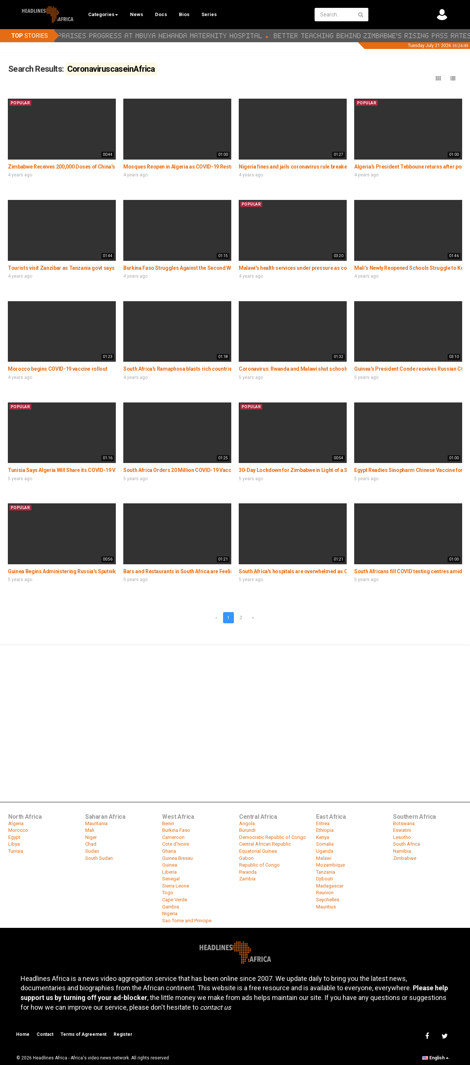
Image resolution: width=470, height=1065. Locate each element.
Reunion (325, 892)
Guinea (169, 865)
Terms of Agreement (83, 1034)
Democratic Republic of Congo (272, 837)
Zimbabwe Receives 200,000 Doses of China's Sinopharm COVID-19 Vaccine (97, 167)
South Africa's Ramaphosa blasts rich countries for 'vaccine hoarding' (205, 369)
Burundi (247, 830)
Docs (161, 14)
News (136, 14)
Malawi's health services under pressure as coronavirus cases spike (319, 268)
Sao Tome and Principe (186, 920)
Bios (184, 14)
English (435, 1058)
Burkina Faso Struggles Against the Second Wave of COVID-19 (196, 268)
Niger (91, 837)
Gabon (246, 858)
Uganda (324, 851)
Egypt (14, 837)
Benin (168, 823)
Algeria (16, 823)
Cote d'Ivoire (175, 844)
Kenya (322, 837)
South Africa (406, 844)
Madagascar (329, 886)
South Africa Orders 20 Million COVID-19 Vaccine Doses (188, 470)
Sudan (92, 851)
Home (23, 1034)
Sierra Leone (175, 886)
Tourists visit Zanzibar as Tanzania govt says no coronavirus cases (87, 268)
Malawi (323, 858)
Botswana (404, 823)
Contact (45, 1034)
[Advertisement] (235, 701)
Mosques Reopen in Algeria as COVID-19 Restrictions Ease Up (196, 167)
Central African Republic (265, 844)
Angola (247, 823)
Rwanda (248, 872)
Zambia (247, 879)
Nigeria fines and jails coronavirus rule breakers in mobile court (313, 167)
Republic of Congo (259, 865)
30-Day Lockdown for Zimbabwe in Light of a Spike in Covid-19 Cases (320, 470)
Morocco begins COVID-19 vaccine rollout (57, 369)
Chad (90, 844)
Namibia (402, 851)
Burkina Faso (176, 830)
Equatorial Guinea (258, 851)
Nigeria (169, 913)
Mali (89, 830)
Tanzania (325, 872)
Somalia (325, 844)
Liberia (169, 872)
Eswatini (402, 830)
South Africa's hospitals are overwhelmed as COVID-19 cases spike (317, 571)
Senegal (171, 879)
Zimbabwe (404, 858)
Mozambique (330, 865)
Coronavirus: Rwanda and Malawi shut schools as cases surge (312, 369)
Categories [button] (103, 14)
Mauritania (96, 823)
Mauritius (326, 907)
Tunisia (15, 851)
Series (209, 14)
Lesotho (402, 837)
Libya (14, 844)
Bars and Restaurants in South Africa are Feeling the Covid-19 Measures (208, 571)
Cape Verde (174, 899)
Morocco (18, 830)
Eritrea (323, 823)
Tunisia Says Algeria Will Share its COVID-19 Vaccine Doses (78, 470)
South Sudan (99, 858)
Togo (167, 892)
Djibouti (324, 879)
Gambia (170, 907)
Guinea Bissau (177, 858)
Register (123, 1034)
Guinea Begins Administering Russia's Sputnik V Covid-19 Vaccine (85, 571)
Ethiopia (325, 830)
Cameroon (173, 837)
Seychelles (327, 899)
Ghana (169, 851)
